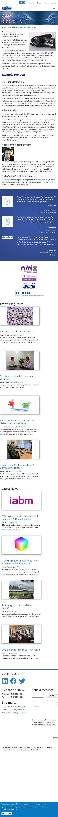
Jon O (23, 427)
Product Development (14, 27)
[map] (40, 750)
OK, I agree (6, 814)
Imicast (17, 34)
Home (4, 27)
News (39, 3)
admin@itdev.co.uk (19, 713)
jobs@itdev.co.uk (18, 710)
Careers (31, 3)
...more (35, 342)
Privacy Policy (50, 725)
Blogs (46, 3)
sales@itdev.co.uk (15, 22)
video (3, 106)
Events (54, 3)
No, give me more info (9, 809)
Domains (27, 27)
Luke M (20, 382)
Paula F (21, 335)
